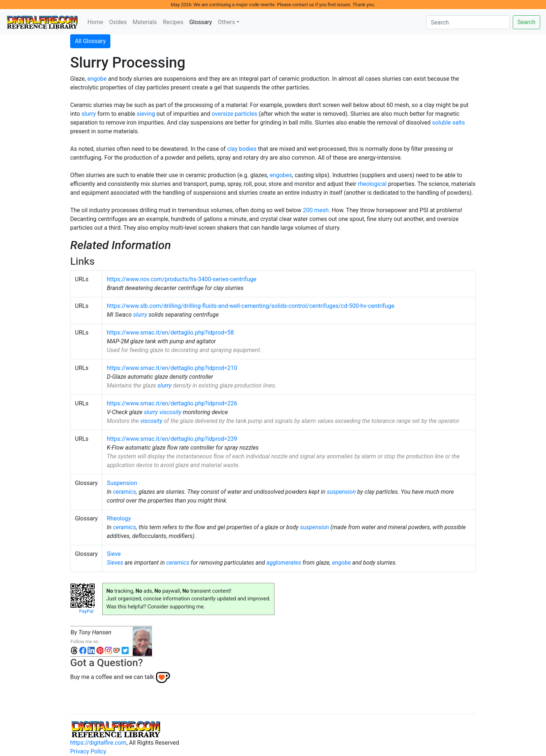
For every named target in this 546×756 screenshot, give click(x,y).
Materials (145, 22)
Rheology (119, 518)
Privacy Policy (88, 751)
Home (95, 22)
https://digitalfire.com (98, 742)
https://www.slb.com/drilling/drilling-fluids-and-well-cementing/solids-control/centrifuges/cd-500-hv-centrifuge (250, 305)
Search (526, 22)
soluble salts (448, 122)
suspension (341, 491)
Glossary (202, 22)
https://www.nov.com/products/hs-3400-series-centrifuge (181, 279)
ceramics (124, 491)
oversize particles (234, 113)
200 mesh (316, 210)
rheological (372, 183)
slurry (88, 113)
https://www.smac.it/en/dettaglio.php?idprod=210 (172, 367)
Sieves (115, 562)
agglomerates (283, 562)
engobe (97, 78)
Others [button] (226, 22)
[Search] (468, 22)
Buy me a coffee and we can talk (112, 676)
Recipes (173, 22)
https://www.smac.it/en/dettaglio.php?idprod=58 (170, 332)
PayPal (86, 611)
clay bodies (242, 148)
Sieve (114, 553)
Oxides (118, 22)
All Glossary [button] (90, 41)
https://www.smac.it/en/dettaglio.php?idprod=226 (172, 403)
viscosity (170, 412)
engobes (281, 175)
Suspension (122, 483)
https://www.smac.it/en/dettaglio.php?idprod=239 (172, 438)
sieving (146, 113)
